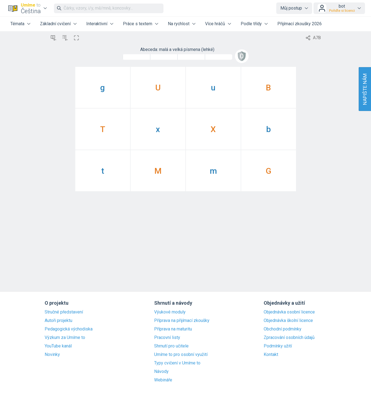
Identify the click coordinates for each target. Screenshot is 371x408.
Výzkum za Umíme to (65, 337)
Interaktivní (96, 23)
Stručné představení (64, 312)
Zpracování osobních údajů (289, 337)
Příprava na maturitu (173, 329)
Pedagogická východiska (69, 329)
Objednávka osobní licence (289, 312)
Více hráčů (215, 23)
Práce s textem (137, 23)
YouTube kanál (58, 346)
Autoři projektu (58, 320)
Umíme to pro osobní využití (181, 354)
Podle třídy (251, 23)
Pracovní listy (167, 337)
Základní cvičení (55, 23)
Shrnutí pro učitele (171, 346)
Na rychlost (178, 23)
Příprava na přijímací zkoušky (181, 320)
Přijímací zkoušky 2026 (299, 23)
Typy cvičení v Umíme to (177, 363)
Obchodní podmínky (282, 329)
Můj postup (291, 8)
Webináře (163, 380)
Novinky (52, 354)
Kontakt (271, 354)
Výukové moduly (170, 312)
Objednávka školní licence (288, 320)
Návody (161, 371)
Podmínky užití (278, 346)
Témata (17, 23)
